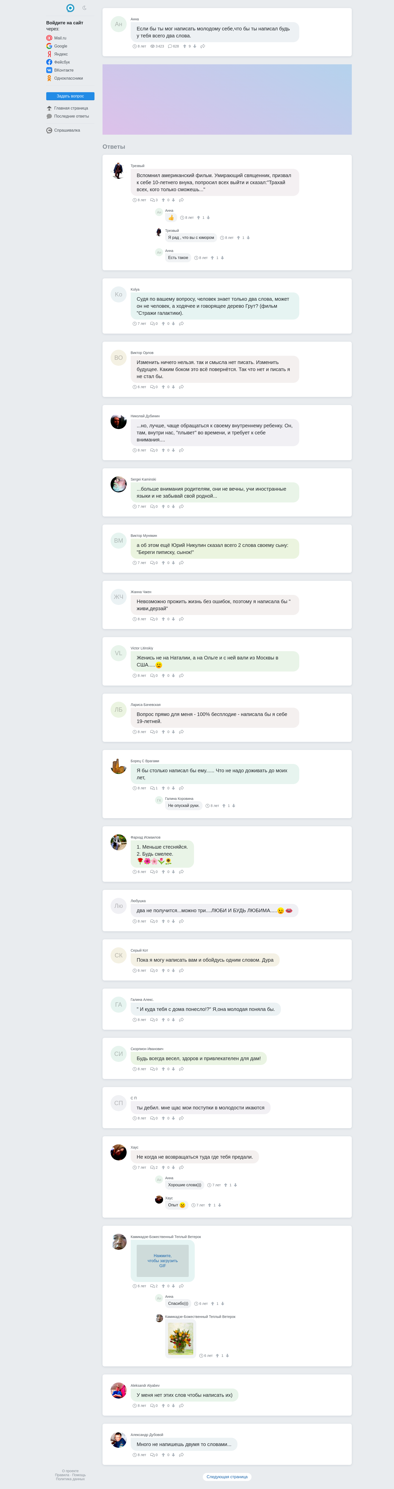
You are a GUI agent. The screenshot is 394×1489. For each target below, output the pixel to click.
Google (56, 46)
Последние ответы (67, 116)
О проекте (70, 1471)
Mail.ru (56, 38)
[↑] (185, 46)
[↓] (194, 46)
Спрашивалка (63, 130)
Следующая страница (227, 1477)
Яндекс (57, 54)
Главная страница (67, 108)
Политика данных (70, 1479)
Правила (62, 1475)
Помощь (79, 1475)
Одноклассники (64, 78)
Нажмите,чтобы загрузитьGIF (162, 1261)
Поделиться (203, 45)
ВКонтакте (60, 70)
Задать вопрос (70, 96)
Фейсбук (58, 62)
